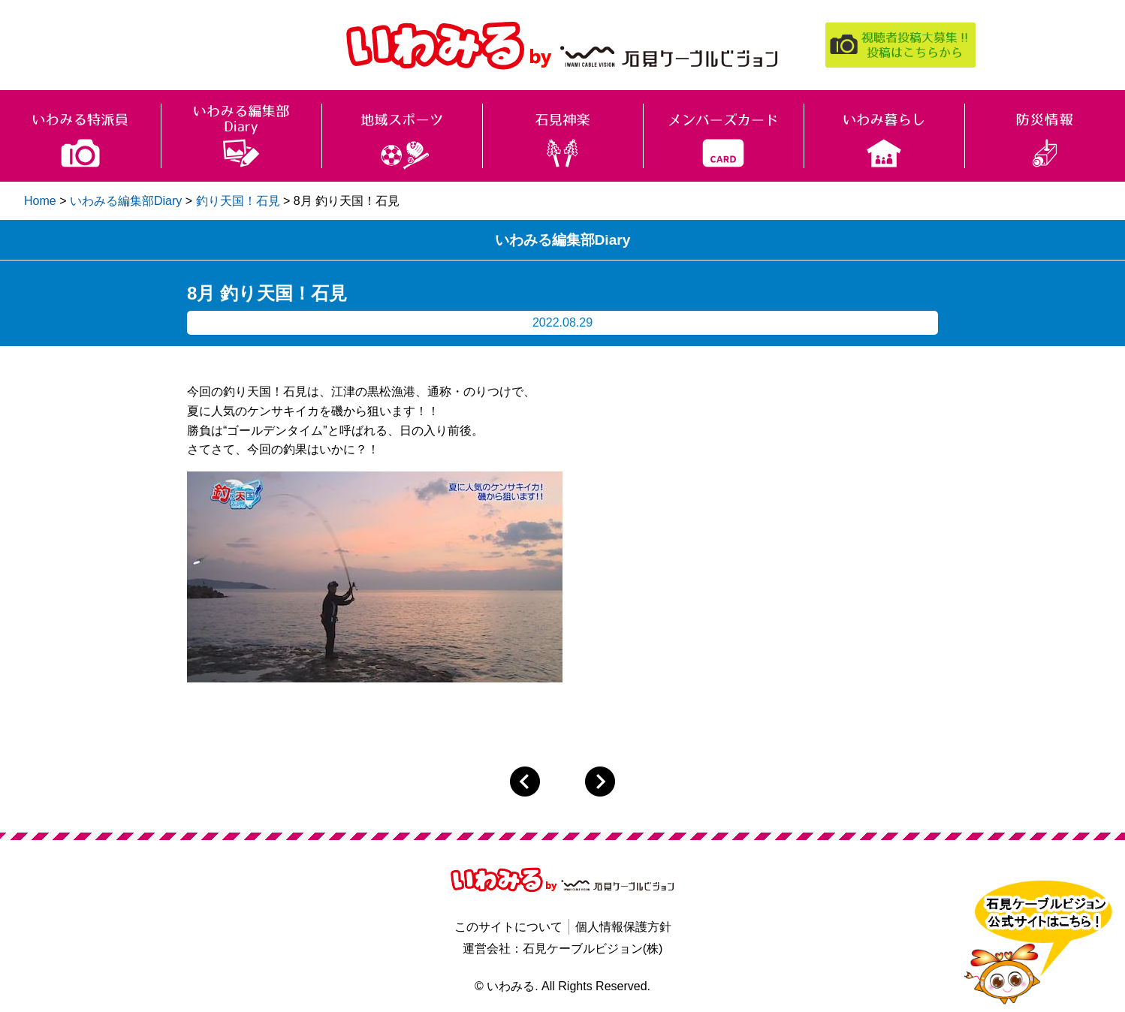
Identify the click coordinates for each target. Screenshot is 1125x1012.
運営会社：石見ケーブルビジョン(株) (563, 948)
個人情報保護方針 (623, 926)
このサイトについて (508, 926)
